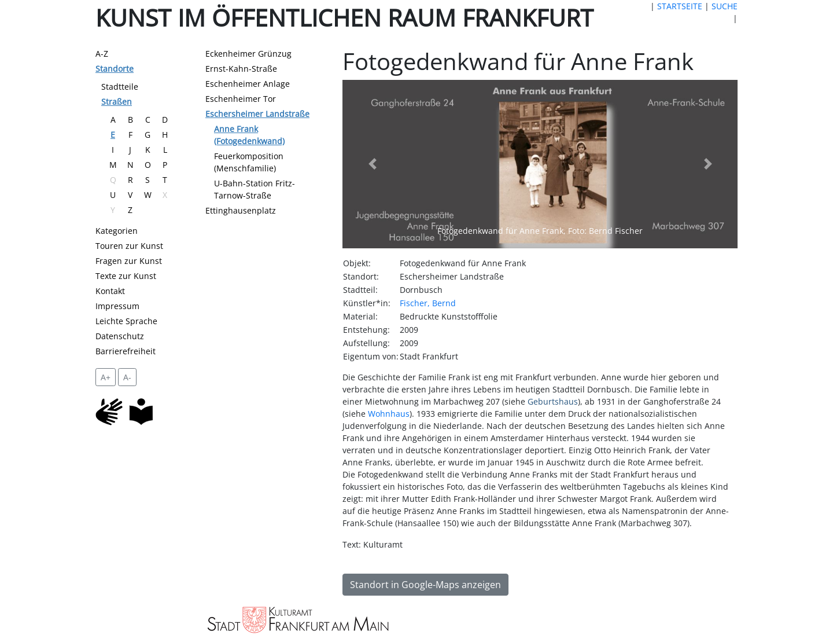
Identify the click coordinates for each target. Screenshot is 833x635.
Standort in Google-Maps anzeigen (425, 584)
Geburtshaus (553, 401)
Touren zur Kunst (129, 245)
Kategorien (116, 230)
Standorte (114, 68)
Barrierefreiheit (125, 351)
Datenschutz (119, 336)
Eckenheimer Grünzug (248, 53)
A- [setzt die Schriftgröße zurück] (127, 377)
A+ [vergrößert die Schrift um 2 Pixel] (105, 377)
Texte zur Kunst (125, 275)
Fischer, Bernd (428, 303)
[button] (371, 164)
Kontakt (110, 290)
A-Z (101, 53)
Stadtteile (119, 86)
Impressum (117, 305)
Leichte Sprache (126, 320)
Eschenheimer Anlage (247, 83)
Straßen (116, 101)
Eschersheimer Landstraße (257, 113)
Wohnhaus (389, 413)
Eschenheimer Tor (240, 98)
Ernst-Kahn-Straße (241, 68)
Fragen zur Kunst (128, 260)
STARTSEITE (679, 6)
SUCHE (725, 6)
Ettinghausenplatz (240, 210)
